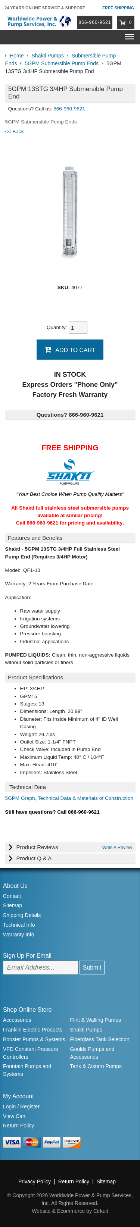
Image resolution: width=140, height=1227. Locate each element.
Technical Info (19, 925)
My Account (18, 1096)
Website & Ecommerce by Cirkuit (70, 1211)
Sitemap (12, 905)
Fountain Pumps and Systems (27, 1070)
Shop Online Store (27, 1010)
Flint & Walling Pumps (95, 1020)
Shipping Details (22, 915)
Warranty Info (18, 935)
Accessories (17, 1020)
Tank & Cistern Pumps (96, 1066)
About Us (15, 886)
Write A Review (117, 847)
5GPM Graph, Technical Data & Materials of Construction (69, 798)
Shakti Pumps (86, 1030)
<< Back (14, 131)
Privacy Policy (34, 1181)
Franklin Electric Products (32, 1030)
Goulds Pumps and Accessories (92, 1053)
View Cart (14, 1116)
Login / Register (21, 1106)
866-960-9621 (95, 22)
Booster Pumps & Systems (34, 1039)
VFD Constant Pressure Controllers (30, 1053)
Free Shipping (118, 8)
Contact (12, 896)
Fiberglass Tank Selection (100, 1039)
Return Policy (18, 1126)
